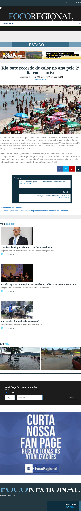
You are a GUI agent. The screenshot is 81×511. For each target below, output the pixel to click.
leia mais (11, 254)
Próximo (72, 397)
